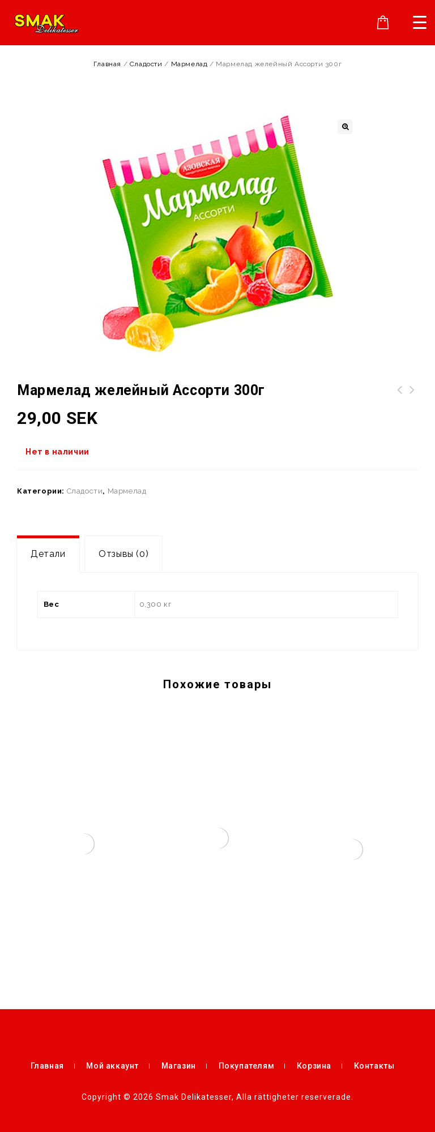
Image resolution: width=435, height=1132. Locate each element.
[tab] (48, 554)
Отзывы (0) (123, 553)
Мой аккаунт (112, 1065)
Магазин (178, 1065)
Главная (107, 64)
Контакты (374, 1065)
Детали (48, 553)
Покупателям (247, 1065)
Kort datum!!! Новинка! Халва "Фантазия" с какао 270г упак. (412, 403)
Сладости (146, 64)
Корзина (314, 1065)
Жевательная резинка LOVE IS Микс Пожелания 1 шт (400, 403)
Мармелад (189, 64)
